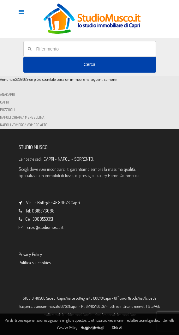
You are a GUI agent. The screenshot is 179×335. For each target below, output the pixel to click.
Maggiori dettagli (92, 328)
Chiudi (117, 328)
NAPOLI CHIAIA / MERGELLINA (22, 117)
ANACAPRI (7, 94)
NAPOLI (64, 159)
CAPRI (4, 102)
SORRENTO (83, 159)
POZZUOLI (7, 109)
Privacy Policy (30, 254)
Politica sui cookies (35, 262)
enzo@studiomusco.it (45, 227)
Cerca (89, 64)
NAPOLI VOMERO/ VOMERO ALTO (23, 125)
